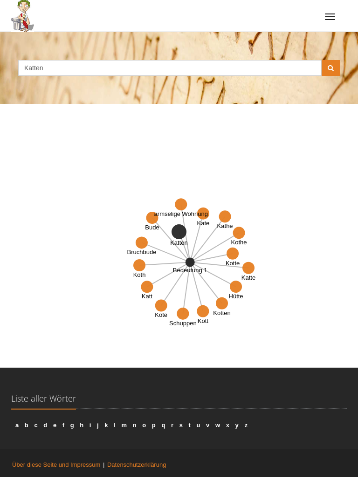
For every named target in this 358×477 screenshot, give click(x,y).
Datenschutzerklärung (136, 464)
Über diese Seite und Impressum (56, 464)
